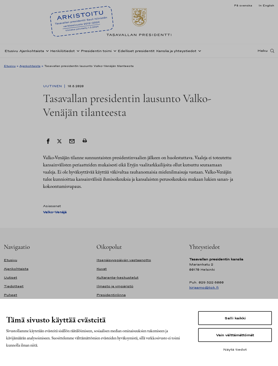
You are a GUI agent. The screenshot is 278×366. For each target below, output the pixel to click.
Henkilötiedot (62, 52)
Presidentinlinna (111, 295)
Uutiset (10, 277)
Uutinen (53, 86)
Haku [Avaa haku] (263, 52)
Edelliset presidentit (136, 52)
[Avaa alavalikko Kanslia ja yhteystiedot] (198, 52)
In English (266, 5)
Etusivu (11, 52)
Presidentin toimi (96, 52)
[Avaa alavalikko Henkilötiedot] (77, 52)
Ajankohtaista (31, 52)
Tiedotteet (14, 286)
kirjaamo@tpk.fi (204, 287)
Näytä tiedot (235, 349)
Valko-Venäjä (55, 212)
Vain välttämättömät (235, 335)
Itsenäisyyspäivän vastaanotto (124, 260)
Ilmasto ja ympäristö (115, 286)
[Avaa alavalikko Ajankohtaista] (46, 52)
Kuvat (102, 269)
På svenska (243, 5)
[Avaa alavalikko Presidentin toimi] (114, 52)
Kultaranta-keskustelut (117, 277)
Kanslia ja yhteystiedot (176, 52)
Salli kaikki (234, 318)
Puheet (10, 295)
